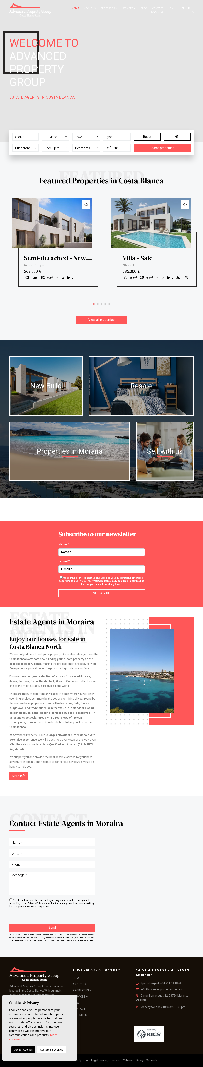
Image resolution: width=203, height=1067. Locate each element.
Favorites (157, 11)
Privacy (104, 1060)
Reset (147, 137)
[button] (25, 137)
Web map (128, 1060)
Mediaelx (151, 1060)
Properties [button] (109, 8)
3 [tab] (101, 304)
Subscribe (101, 593)
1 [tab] (94, 304)
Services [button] (128, 8)
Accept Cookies (23, 1049)
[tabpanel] (52, 242)
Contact (157, 8)
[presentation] (30, 915)
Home (75, 8)
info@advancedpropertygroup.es (159, 989)
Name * (63, 544)
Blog (144, 8)
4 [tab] (105, 304)
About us (90, 8)
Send (52, 927)
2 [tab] (98, 304)
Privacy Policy (86, 581)
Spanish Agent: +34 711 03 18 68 (159, 983)
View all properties (101, 320)
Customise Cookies (51, 1049)
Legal (94, 1060)
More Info (19, 776)
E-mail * (64, 561)
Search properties (162, 148)
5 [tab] (109, 304)
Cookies (116, 1060)
